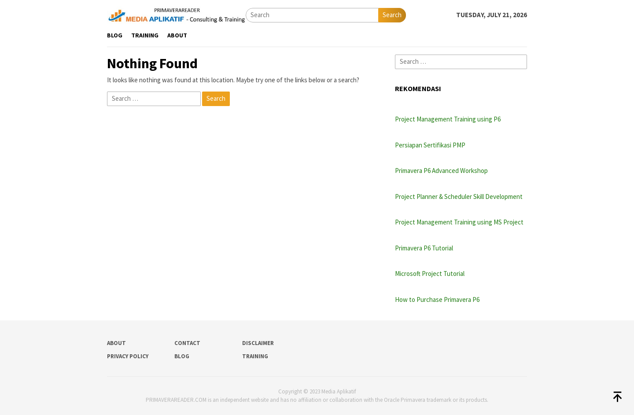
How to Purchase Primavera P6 (437, 299)
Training (255, 356)
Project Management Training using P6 (448, 119)
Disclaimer (258, 343)
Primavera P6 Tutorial (424, 248)
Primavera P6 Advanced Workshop (441, 170)
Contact (187, 343)
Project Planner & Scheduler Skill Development (459, 196)
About (116, 343)
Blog (181, 356)
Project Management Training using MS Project (459, 222)
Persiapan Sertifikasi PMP (430, 145)
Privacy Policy (127, 356)
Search (392, 15)
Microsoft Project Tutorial (429, 273)
